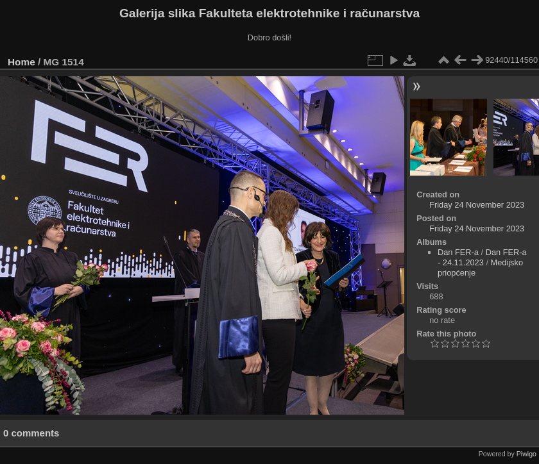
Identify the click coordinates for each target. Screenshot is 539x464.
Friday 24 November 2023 (476, 205)
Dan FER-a (458, 252)
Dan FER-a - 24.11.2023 (482, 257)
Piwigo (526, 454)
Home (21, 61)
